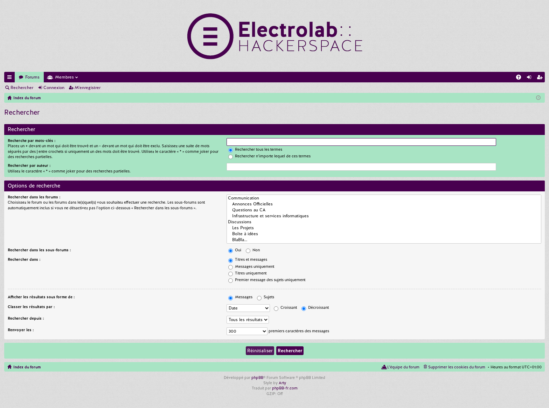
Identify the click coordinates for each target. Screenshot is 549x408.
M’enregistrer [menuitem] (541, 78)
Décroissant (315, 307)
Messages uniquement (251, 266)
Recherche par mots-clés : (32, 140)
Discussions (384, 222)
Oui (234, 249)
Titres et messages (247, 259)
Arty (282, 382)
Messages (240, 296)
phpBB (257, 377)
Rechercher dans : (24, 259)
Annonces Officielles (384, 204)
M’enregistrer (87, 87)
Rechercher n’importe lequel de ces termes (269, 156)
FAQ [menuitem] (520, 78)
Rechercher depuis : (26, 318)
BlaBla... (384, 240)
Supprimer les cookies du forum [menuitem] (456, 367)
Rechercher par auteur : (29, 165)
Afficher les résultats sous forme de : (41, 296)
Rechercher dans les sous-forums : (39, 249)
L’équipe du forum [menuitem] (403, 367)
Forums (32, 77)
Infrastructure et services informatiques (384, 216)
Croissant (285, 307)
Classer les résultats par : (31, 306)
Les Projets (384, 228)
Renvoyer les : (21, 329)
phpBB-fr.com (285, 388)
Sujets (265, 296)
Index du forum (27, 367)
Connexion (53, 87)
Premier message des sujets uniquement (266, 279)
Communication (384, 198)
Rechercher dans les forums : (34, 197)
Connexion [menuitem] (530, 78)
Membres (64, 77)
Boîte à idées (384, 234)
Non (253, 249)
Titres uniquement (247, 273)
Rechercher (22, 87)
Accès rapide (11, 78)
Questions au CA (384, 210)
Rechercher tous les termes (255, 149)
